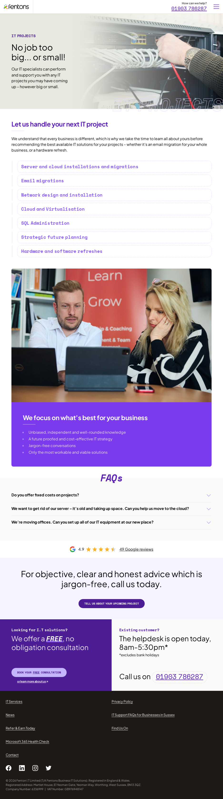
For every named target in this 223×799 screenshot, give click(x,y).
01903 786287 (189, 8)
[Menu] (216, 6)
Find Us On (120, 728)
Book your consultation (39, 672)
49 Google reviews (136, 549)
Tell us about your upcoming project (111, 603)
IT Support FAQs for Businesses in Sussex (143, 714)
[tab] (114, 167)
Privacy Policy (122, 701)
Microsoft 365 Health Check (27, 741)
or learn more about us (31, 681)
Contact (12, 755)
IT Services (14, 701)
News (10, 714)
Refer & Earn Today (20, 728)
